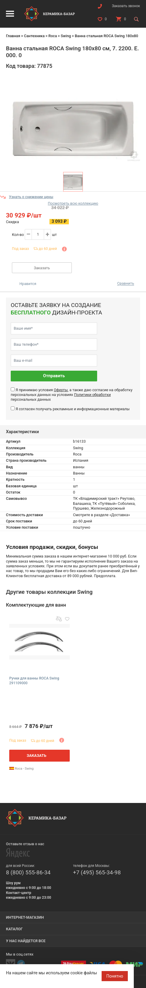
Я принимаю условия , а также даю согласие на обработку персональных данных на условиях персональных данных (71, 395)
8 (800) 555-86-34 (28, 872)
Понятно (114, 976)
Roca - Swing (21, 769)
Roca (52, 36)
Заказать (42, 268)
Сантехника (34, 36)
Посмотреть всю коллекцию (73, 203)
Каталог (14, 929)
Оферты (61, 390)
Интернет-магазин (25, 917)
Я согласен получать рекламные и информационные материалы (72, 409)
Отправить (54, 375)
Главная (13, 36)
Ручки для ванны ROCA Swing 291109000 (34, 680)
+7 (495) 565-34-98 (97, 872)
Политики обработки (92, 394)
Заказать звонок (126, 6)
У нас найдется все (26, 941)
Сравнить (125, 283)
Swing (66, 36)
